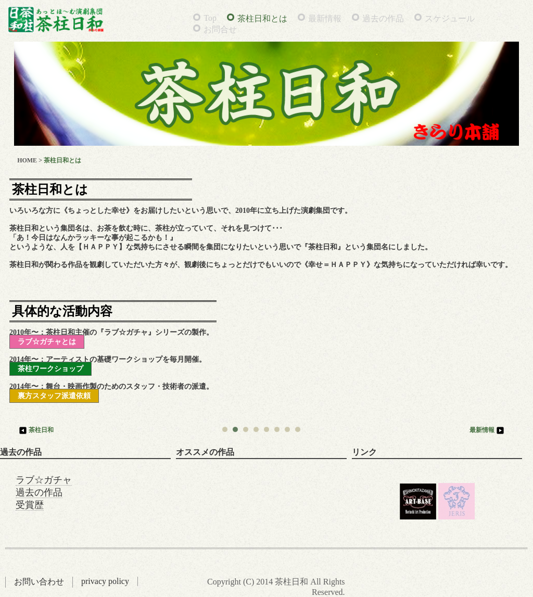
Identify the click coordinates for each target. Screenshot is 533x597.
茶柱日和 (35, 430)
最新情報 (324, 18)
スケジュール (450, 18)
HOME (27, 160)
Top (210, 18)
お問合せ (220, 29)
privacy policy (105, 581)
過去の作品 (383, 18)
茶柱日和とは (262, 18)
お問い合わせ (39, 581)
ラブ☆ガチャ (44, 480)
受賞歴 (30, 505)
